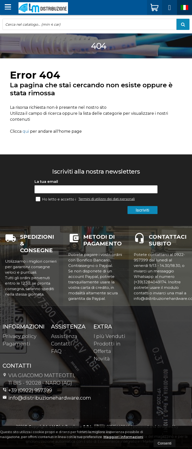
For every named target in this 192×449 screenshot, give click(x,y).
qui (25, 131)
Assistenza (64, 336)
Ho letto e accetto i (56, 199)
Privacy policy (19, 336)
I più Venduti (109, 336)
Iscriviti (143, 210)
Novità (102, 359)
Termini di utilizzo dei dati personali (106, 199)
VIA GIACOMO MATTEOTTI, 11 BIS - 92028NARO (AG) (38, 379)
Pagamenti (16, 344)
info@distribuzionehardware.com (46, 398)
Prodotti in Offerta (107, 347)
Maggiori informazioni (123, 437)
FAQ (56, 351)
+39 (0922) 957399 (27, 390)
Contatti (61, 344)
